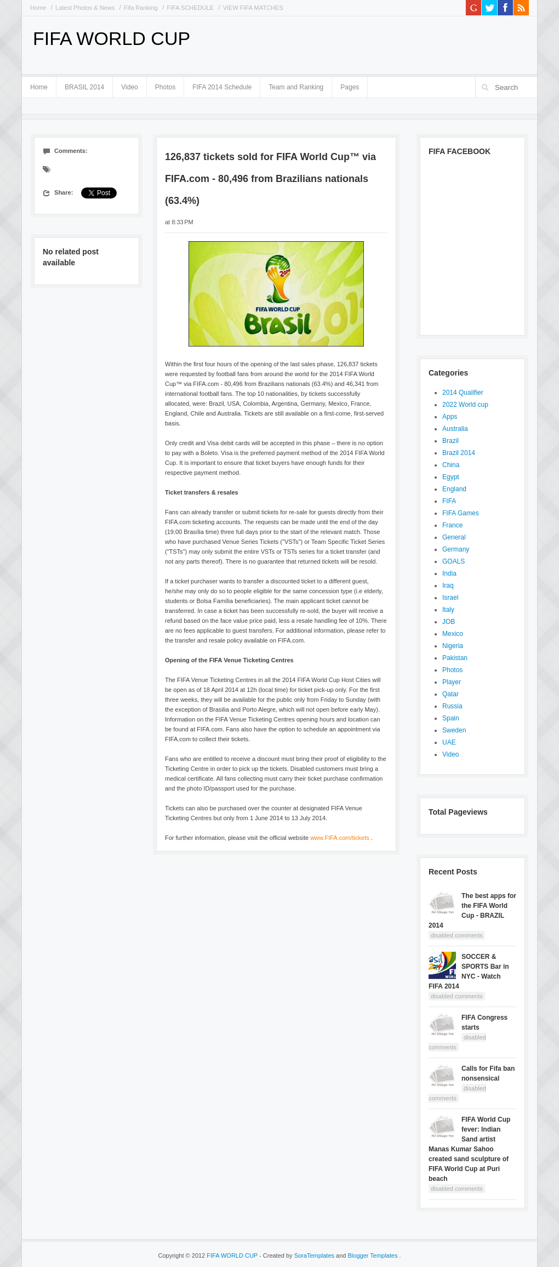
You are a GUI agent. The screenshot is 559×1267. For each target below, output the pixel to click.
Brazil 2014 (458, 453)
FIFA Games (460, 513)
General (454, 537)
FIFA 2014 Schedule (222, 87)
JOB (448, 622)
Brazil (450, 441)
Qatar (450, 694)
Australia (455, 429)
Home (38, 7)
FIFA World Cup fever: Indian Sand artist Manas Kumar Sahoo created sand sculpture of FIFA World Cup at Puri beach (469, 1149)
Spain (450, 718)
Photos (165, 87)
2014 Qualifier (462, 392)
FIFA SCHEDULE (190, 7)
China (450, 465)
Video (129, 87)
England (454, 489)
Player (451, 682)
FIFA (449, 501)
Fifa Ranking (141, 7)
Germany (455, 549)
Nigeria (452, 646)
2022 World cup (465, 404)
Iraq (448, 585)
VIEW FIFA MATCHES (253, 7)
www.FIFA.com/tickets (339, 837)
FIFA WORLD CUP (111, 38)
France (452, 525)
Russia (452, 706)
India (449, 573)
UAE (449, 742)
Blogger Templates (374, 1255)
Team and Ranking (296, 87)
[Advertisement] (400, 43)
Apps (449, 417)
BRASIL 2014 (84, 85)
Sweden (454, 730)
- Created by (296, 1255)
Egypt (450, 477)
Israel (450, 597)
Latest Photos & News (85, 7)
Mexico (452, 634)
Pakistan (454, 658)
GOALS (453, 561)
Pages (349, 85)
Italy (448, 609)
